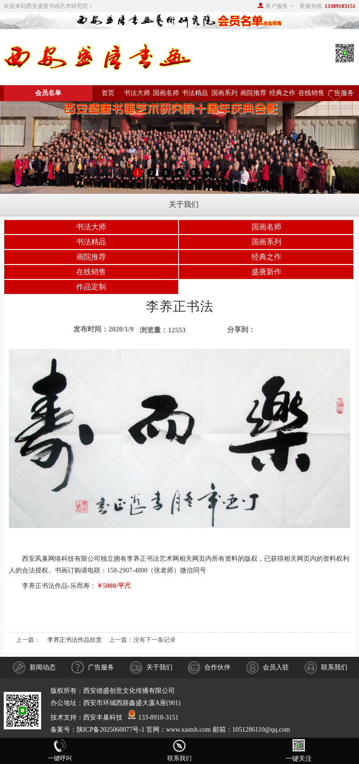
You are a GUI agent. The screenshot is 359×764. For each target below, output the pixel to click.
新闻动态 (34, 667)
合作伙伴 (209, 667)
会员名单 (48, 92)
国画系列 (224, 92)
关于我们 (151, 667)
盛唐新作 (266, 272)
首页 (108, 92)
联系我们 (326, 667)
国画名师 (166, 92)
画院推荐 (253, 92)
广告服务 (341, 92)
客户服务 (277, 6)
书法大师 (137, 92)
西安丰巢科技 (102, 717)
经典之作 (282, 92)
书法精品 (195, 92)
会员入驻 (267, 667)
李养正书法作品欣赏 (74, 639)
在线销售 (311, 92)
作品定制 (91, 287)
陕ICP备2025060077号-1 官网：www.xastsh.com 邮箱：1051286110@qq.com (183, 729)
